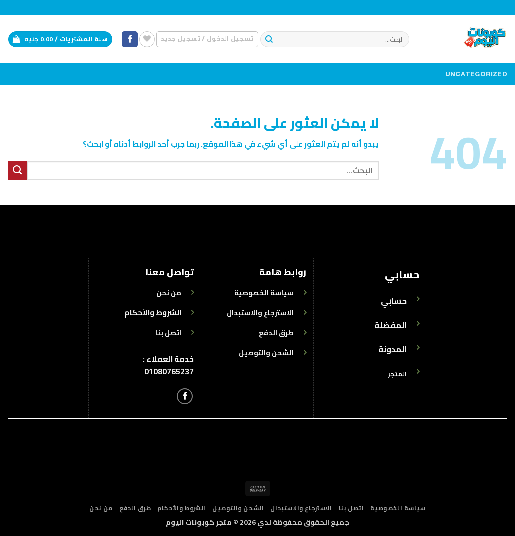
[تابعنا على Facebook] (130, 40)
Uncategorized (476, 74)
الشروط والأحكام (152, 313)
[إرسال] (269, 40)
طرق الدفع (135, 508)
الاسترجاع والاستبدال (301, 508)
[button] (207, 39)
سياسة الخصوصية (397, 508)
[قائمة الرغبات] (147, 39)
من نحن (101, 508)
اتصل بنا (351, 508)
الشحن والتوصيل (238, 508)
